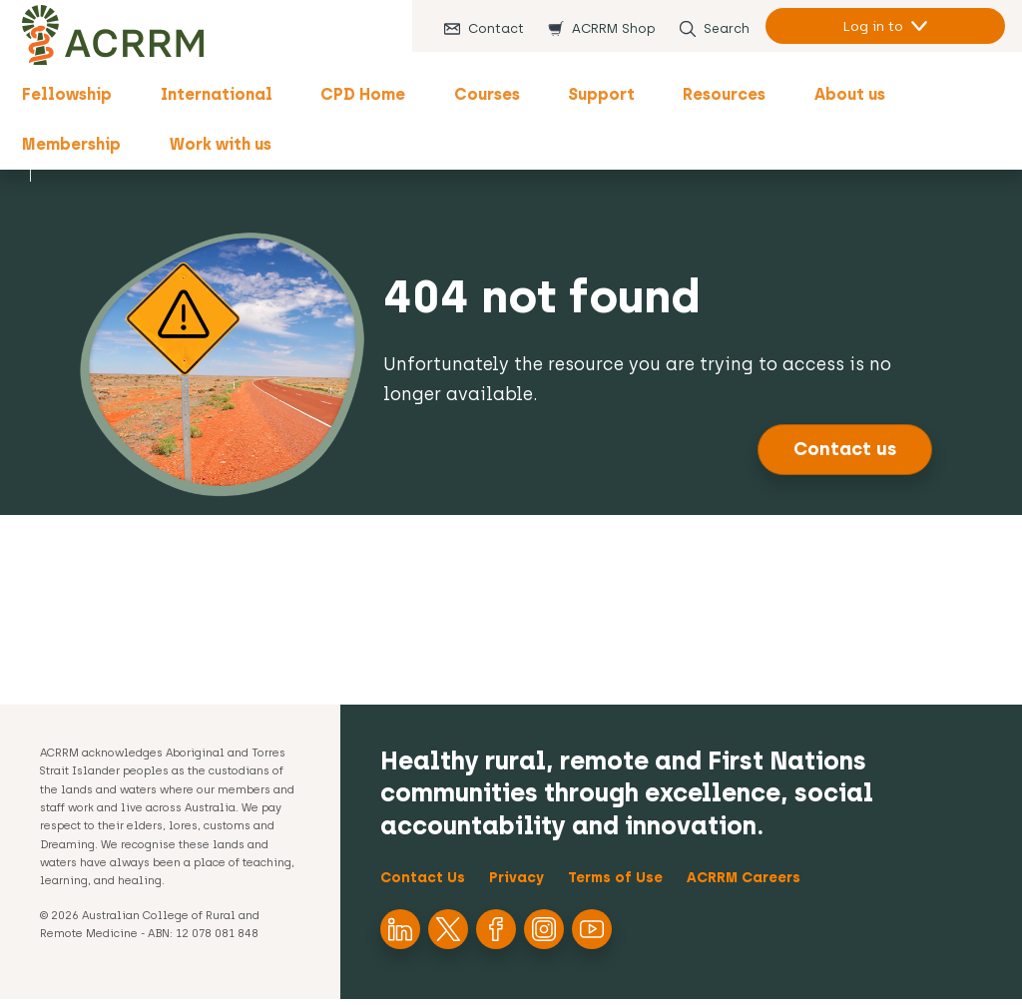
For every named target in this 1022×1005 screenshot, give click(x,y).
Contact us (844, 455)
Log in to (866, 26)
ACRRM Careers (743, 883)
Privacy (516, 883)
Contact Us (422, 883)
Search (720, 28)
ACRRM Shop (607, 28)
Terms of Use (615, 883)
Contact (489, 28)
